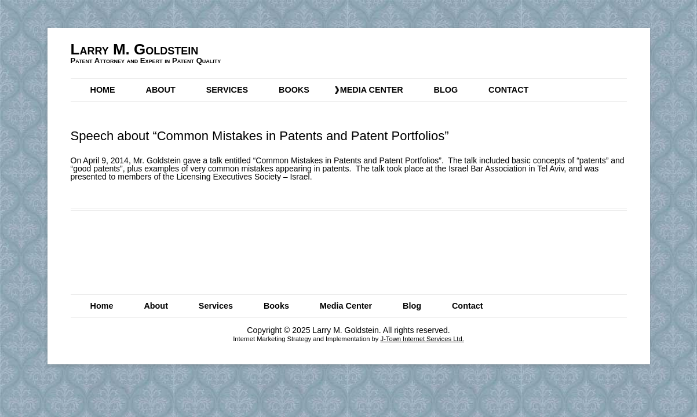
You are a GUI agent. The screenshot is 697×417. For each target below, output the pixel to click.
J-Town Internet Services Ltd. (422, 338)
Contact (508, 89)
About (161, 89)
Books (294, 89)
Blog (446, 89)
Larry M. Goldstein (135, 49)
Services (227, 89)
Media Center (371, 89)
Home (102, 89)
